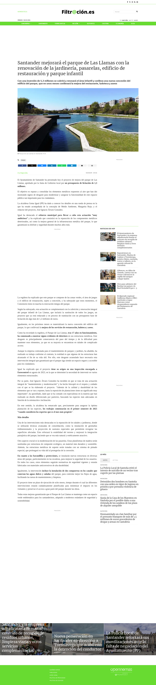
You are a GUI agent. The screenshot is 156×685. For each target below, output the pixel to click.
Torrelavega (60, 23)
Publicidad (53, 672)
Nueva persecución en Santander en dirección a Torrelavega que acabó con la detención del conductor (78, 643)
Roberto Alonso (59, 652)
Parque (23, 160)
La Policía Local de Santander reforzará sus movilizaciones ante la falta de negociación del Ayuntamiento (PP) (127, 642)
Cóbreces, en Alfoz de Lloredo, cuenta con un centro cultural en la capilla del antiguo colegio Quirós (127, 274)
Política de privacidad (57, 678)
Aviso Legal (54, 675)
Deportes (91, 23)
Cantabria (26, 23)
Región (76, 23)
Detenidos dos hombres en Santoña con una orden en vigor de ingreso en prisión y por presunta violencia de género (119, 485)
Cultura (105, 23)
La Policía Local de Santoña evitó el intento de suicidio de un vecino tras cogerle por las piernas (119, 470)
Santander (43, 23)
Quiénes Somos (55, 670)
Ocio (133, 23)
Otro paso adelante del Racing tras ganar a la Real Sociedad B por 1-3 (127, 286)
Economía (120, 23)
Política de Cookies (56, 680)
